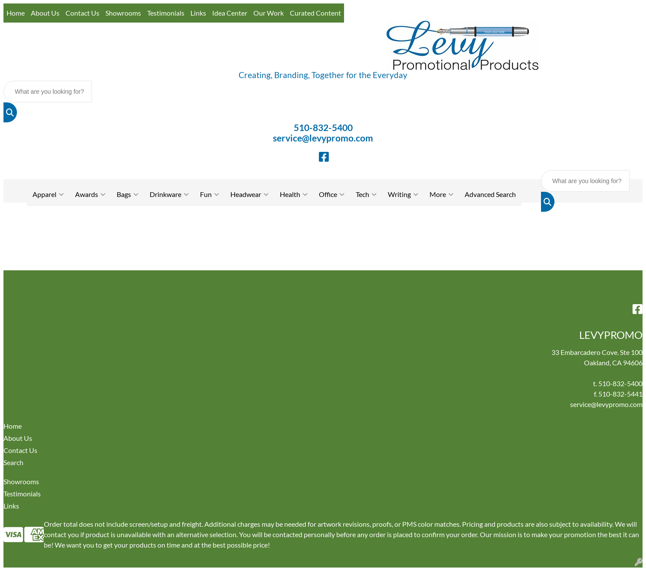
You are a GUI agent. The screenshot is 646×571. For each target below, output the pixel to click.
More (441, 194)
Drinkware (169, 194)
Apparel (48, 194)
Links (198, 13)
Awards (90, 194)
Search (13, 462)
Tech (366, 194)
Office (331, 194)
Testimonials (165, 13)
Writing (403, 194)
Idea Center (229, 13)
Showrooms (123, 13)
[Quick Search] (47, 91)
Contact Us (82, 13)
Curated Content (315, 13)
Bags (127, 194)
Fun (209, 194)
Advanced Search (490, 194)
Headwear (249, 194)
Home (16, 13)
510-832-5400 (323, 127)
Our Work (268, 13)
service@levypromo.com (323, 138)
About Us (45, 13)
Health (294, 194)
